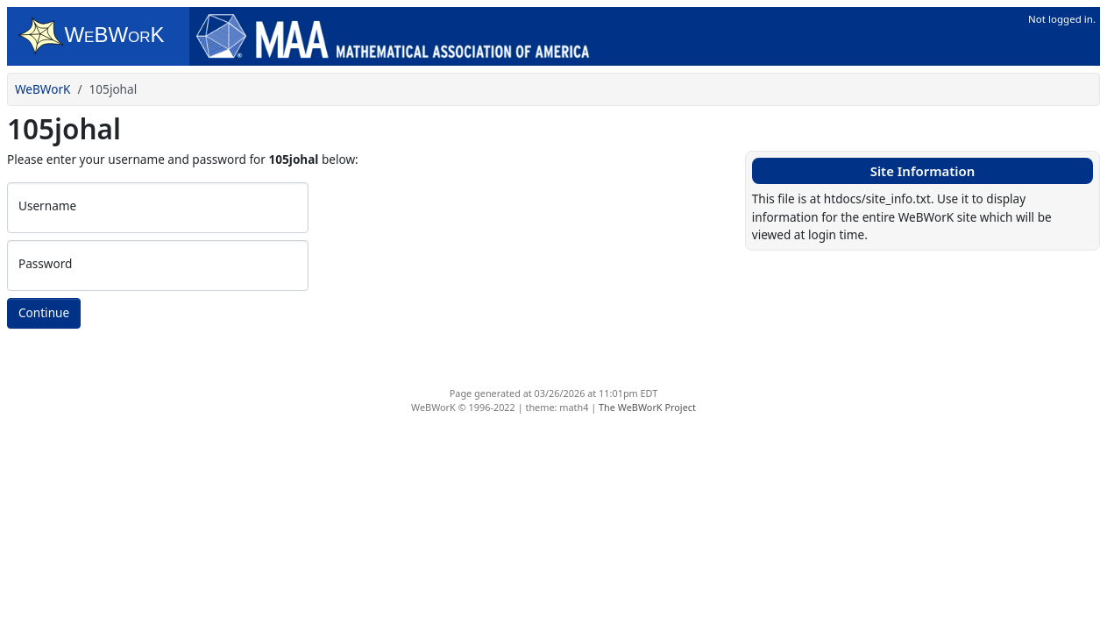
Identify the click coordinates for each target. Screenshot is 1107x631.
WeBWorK (43, 89)
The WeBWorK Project (647, 407)
